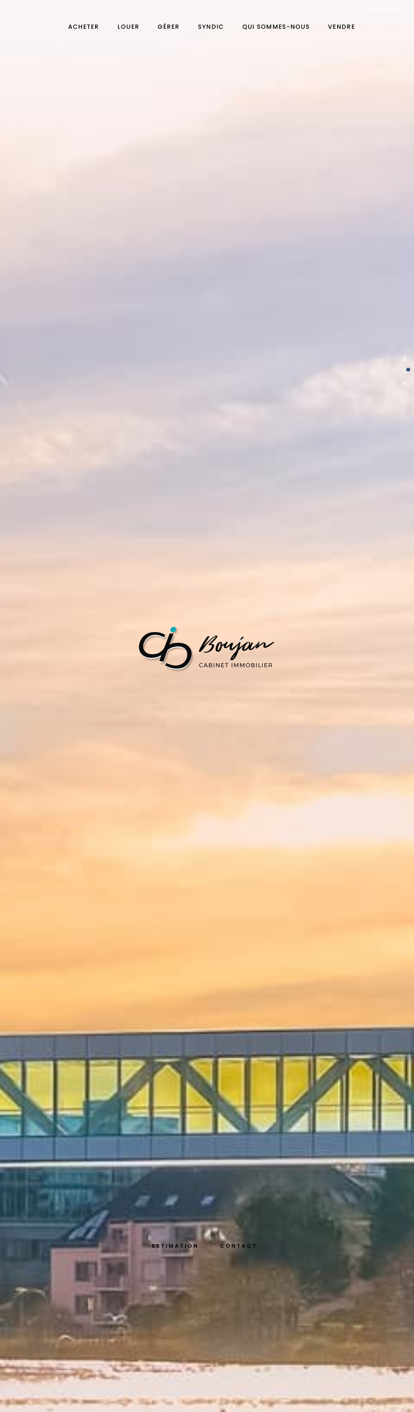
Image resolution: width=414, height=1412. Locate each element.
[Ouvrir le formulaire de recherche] (389, 9)
